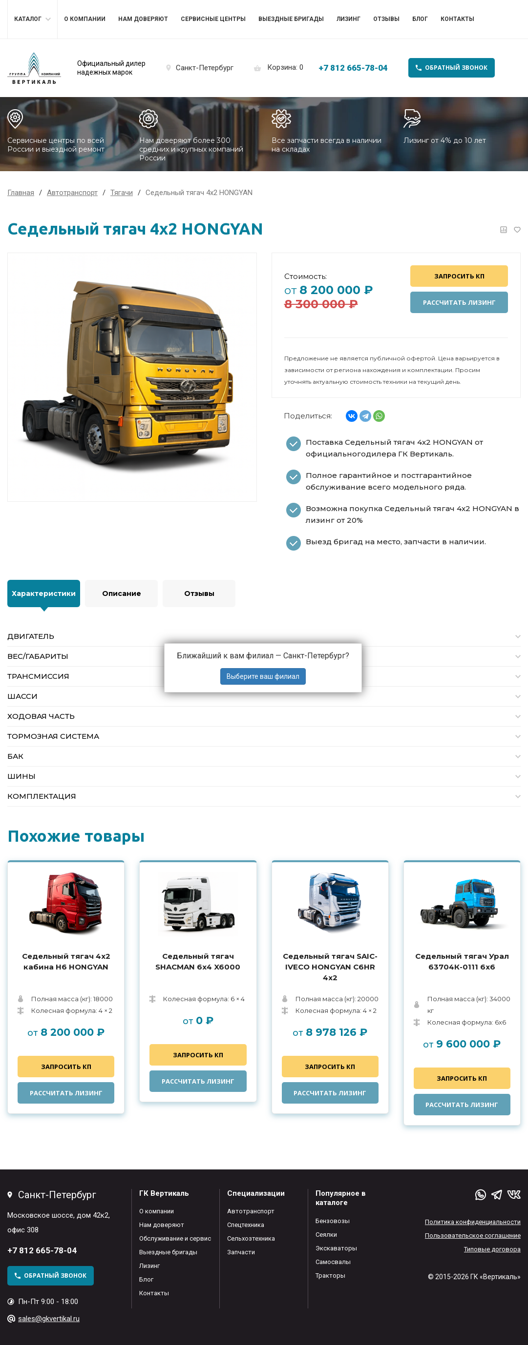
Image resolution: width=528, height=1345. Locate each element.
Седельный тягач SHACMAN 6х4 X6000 (197, 961)
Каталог (28, 19)
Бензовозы (333, 1221)
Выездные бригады (291, 19)
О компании (85, 19)
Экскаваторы (336, 1248)
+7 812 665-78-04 (353, 68)
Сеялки (326, 1234)
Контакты (457, 19)
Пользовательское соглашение (473, 1235)
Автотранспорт (251, 1211)
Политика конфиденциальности (473, 1222)
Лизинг (348, 19)
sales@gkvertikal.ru (49, 1318)
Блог (420, 19)
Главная (20, 192)
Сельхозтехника (251, 1238)
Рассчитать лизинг (459, 302)
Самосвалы (333, 1262)
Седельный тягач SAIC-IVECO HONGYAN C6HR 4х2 (330, 966)
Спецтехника (245, 1224)
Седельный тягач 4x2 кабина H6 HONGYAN (66, 961)
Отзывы (386, 19)
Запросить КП (459, 276)
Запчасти (241, 1252)
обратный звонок (456, 67)
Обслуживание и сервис (175, 1238)
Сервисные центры (213, 19)
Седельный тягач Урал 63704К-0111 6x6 (462, 961)
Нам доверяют (143, 19)
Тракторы (330, 1275)
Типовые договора (492, 1249)
